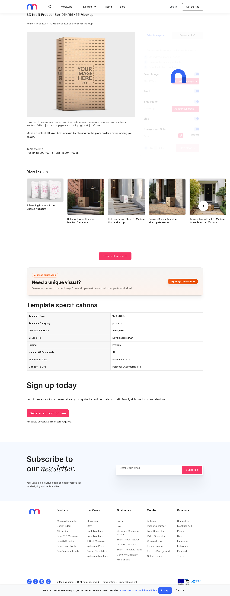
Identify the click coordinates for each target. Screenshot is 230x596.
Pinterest (182, 551)
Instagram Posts (96, 546)
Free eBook (123, 559)
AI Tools (151, 521)
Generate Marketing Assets (128, 533)
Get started (192, 6)
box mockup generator (59, 128)
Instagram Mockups (98, 556)
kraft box (95, 128)
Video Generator (156, 536)
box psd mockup (77, 125)
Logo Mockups (95, 536)
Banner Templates (97, 551)
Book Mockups (95, 531)
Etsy (89, 526)
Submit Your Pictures (128, 539)
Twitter (181, 556)
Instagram (182, 546)
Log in (173, 6)
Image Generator (156, 526)
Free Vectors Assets (68, 551)
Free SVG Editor (65, 541)
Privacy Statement (127, 582)
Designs (88, 6)
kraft (86, 128)
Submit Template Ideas (129, 549)
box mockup (46, 125)
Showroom (93, 521)
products (41, 27)
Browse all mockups (115, 259)
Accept (165, 590)
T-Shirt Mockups (96, 541)
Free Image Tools (66, 546)
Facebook (182, 541)
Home (30, 27)
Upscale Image (155, 541)
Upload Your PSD (126, 544)
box (36, 125)
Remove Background (158, 551)
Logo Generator (155, 531)
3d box (41, 128)
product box (107, 125)
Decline (180, 590)
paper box (60, 125)
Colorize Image (155, 556)
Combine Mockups (127, 554)
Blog (122, 6)
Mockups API (184, 526)
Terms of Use (108, 582)
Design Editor (64, 526)
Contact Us (183, 521)
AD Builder (62, 531)
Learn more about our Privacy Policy (138, 590)
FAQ (119, 526)
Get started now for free (47, 417)
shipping (77, 128)
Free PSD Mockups (67, 536)
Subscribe (192, 470)
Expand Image (155, 546)
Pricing (108, 6)
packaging (93, 125)
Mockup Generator (67, 521)
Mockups (66, 6)
